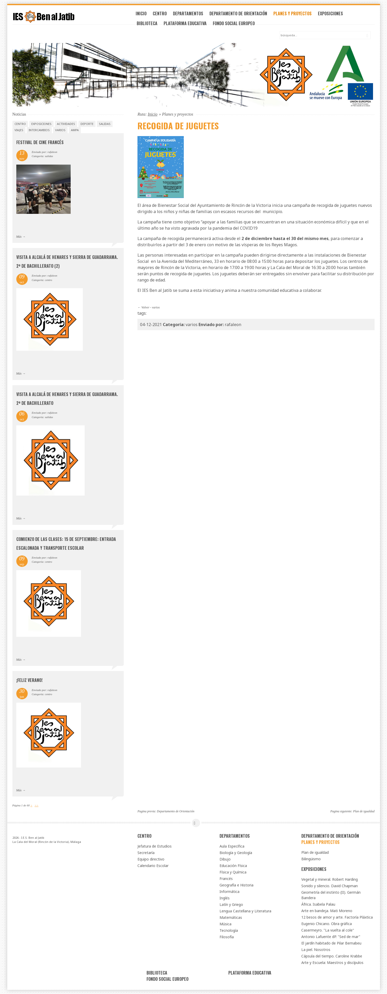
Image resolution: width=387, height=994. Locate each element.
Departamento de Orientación (243, 15)
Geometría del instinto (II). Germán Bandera (331, 895)
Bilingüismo (311, 859)
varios (156, 307)
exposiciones (41, 124)
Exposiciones (334, 15)
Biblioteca (151, 25)
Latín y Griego (231, 904)
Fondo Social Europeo (238, 25)
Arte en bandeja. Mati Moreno (326, 910)
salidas (105, 124)
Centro (164, 15)
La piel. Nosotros (315, 949)
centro (20, 124)
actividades (66, 124)
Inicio (145, 15)
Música (225, 924)
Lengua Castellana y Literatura (245, 911)
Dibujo (225, 859)
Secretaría (146, 852)
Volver (145, 307)
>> (37, 805)
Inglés (225, 898)
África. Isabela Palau (318, 904)
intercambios (39, 130)
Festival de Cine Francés (40, 142)
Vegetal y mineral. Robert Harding (329, 879)
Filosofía (227, 937)
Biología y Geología (236, 852)
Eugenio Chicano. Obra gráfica (326, 923)
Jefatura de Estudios (154, 846)
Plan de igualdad (364, 812)
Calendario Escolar (153, 865)
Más (19, 237)
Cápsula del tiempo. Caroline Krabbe (331, 956)
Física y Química (233, 872)
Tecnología (229, 930)
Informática (229, 891)
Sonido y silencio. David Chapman (329, 886)
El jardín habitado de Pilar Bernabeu (331, 943)
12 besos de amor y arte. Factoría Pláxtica (337, 917)
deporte (87, 124)
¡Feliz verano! (29, 681)
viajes (18, 130)
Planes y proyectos (297, 15)
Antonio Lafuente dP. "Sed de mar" (330, 936)
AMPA (75, 130)
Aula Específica (232, 846)
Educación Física (233, 865)
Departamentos (192, 15)
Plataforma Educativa (189, 25)
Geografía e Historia (236, 885)
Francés (226, 878)
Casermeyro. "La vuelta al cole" (327, 930)
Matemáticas (231, 917)
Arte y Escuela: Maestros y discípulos (332, 962)
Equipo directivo (150, 859)
